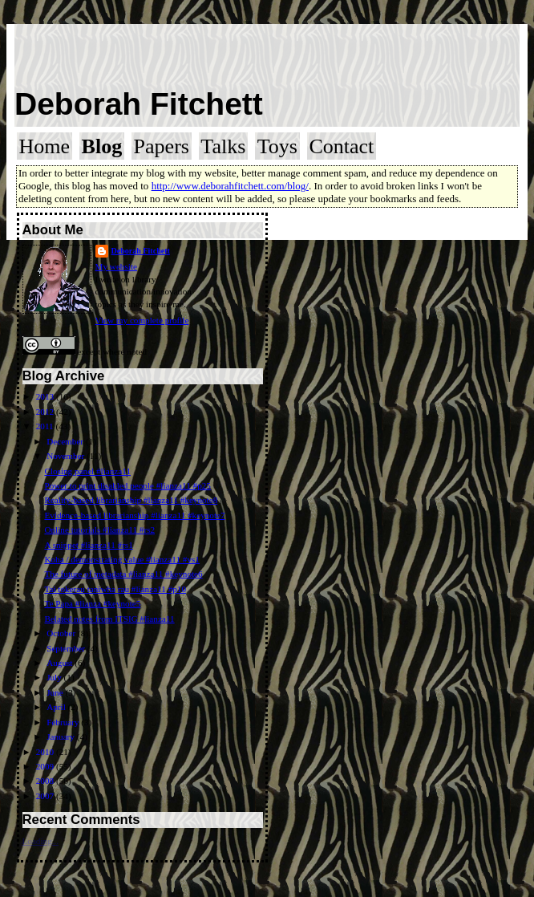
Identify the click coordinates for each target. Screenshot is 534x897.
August (61, 663)
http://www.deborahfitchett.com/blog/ (230, 186)
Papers (161, 146)
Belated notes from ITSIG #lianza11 (109, 618)
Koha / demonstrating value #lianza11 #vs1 (122, 559)
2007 (46, 796)
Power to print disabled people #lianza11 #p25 (127, 485)
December (66, 441)
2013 (46, 396)
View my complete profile (142, 320)
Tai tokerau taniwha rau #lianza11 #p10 (115, 589)
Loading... (40, 841)
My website (116, 266)
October (62, 633)
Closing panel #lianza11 (87, 471)
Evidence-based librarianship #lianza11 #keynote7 (134, 515)
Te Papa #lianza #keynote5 (92, 603)
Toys (277, 146)
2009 (46, 766)
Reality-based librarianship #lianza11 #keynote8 (130, 500)
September (67, 648)
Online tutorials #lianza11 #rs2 (99, 529)
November (67, 456)
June (56, 692)
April (57, 707)
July (55, 677)
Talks (222, 146)
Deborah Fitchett (138, 104)
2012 (46, 411)
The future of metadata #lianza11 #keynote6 (123, 573)
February (64, 722)
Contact (341, 146)
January (62, 736)
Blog (102, 146)
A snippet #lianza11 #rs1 (88, 545)
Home (45, 146)
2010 (46, 752)
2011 (46, 426)
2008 (46, 780)
